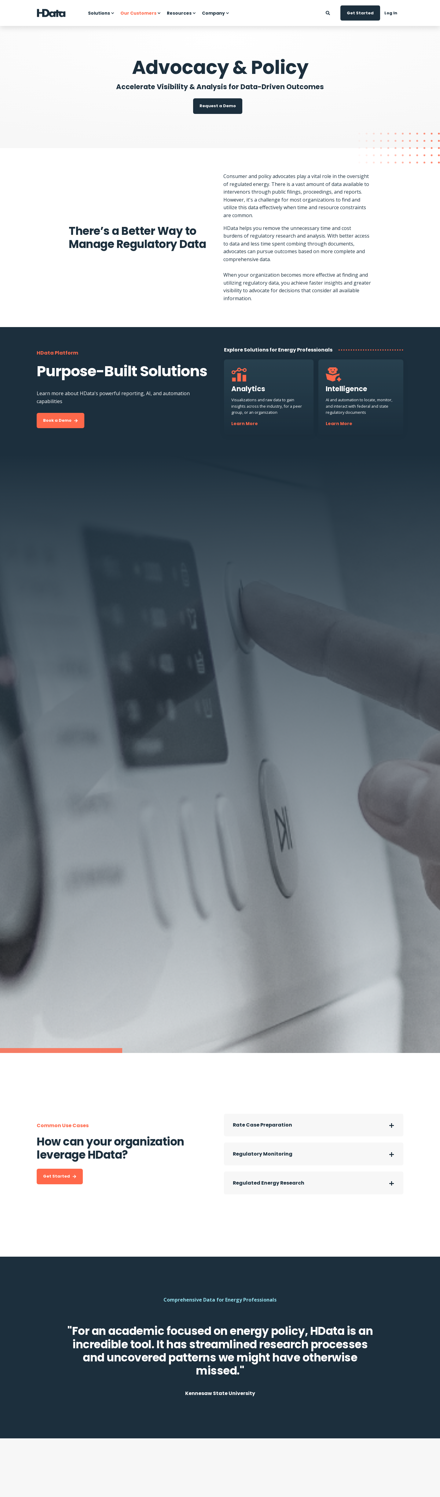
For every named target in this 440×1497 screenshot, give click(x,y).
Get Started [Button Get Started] (360, 13)
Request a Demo (218, 106)
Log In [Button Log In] (390, 13)
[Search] (328, 12)
